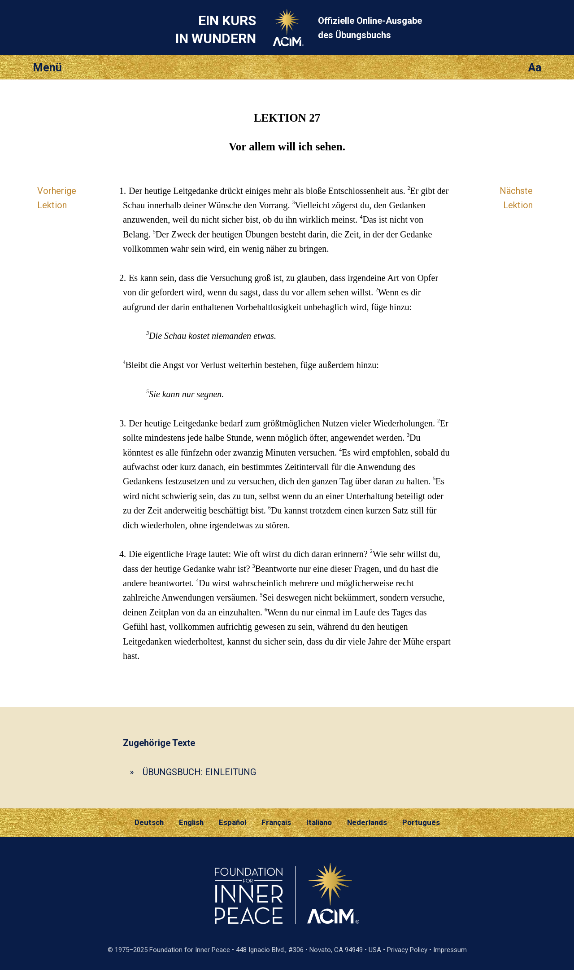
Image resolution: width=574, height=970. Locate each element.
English (191, 822)
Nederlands (367, 822)
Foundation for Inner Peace (189, 950)
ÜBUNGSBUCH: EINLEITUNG (199, 772)
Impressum (450, 950)
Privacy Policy (407, 950)
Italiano (319, 822)
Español (232, 822)
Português (421, 822)
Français (276, 822)
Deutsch (149, 822)
